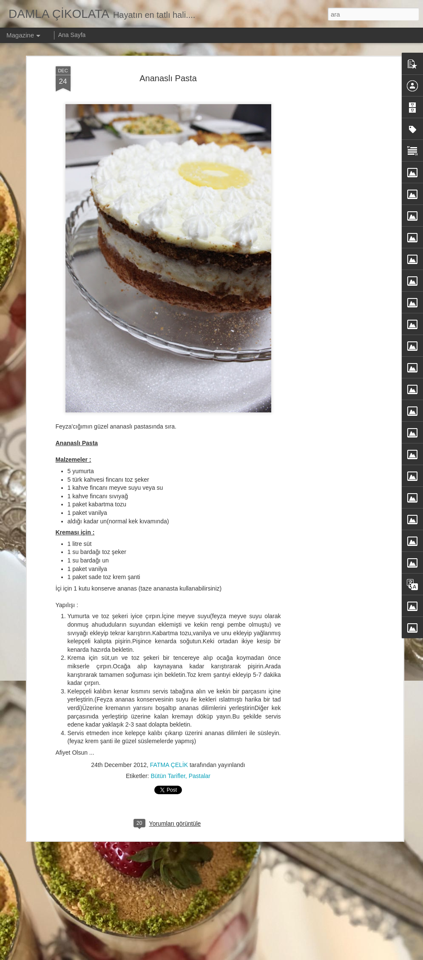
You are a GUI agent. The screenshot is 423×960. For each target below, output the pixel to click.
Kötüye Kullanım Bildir (304, 955)
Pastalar (199, 635)
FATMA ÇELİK (169, 624)
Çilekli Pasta (150, 737)
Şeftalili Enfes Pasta (161, 834)
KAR (138, 641)
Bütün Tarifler (167, 635)
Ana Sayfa (72, 34)
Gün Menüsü (150, 930)
